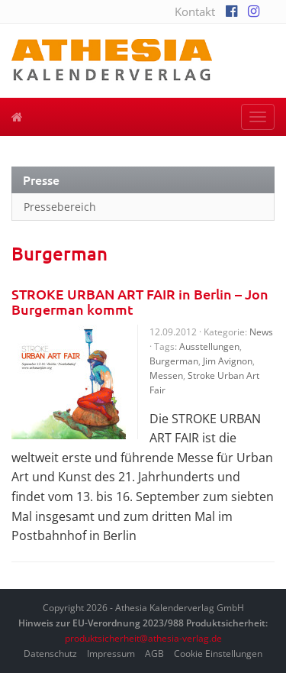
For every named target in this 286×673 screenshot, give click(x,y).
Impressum (111, 653)
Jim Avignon (227, 360)
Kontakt (195, 11)
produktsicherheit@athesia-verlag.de (143, 638)
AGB (154, 653)
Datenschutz (50, 653)
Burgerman (173, 360)
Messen (166, 375)
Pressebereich (60, 206)
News (261, 331)
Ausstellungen (209, 346)
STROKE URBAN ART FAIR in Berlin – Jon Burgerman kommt (139, 301)
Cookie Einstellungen (218, 653)
